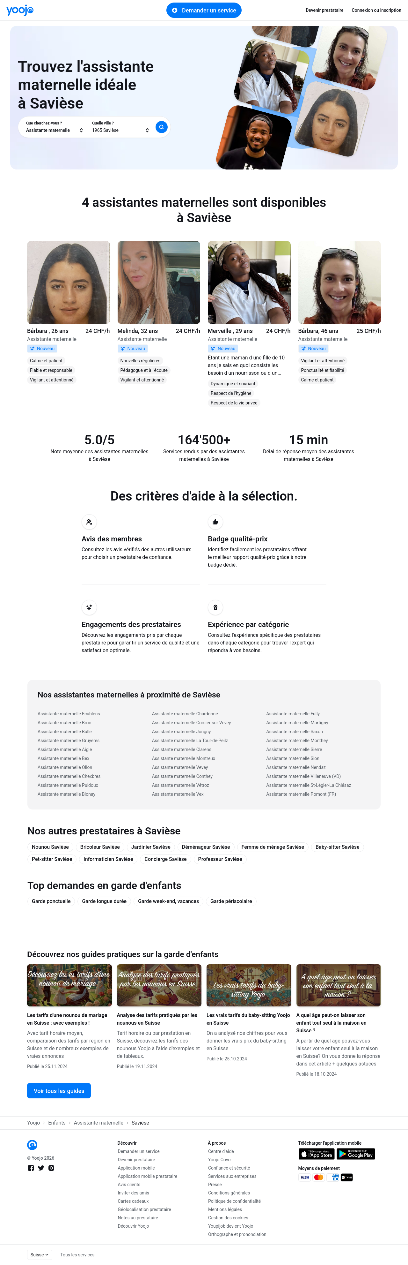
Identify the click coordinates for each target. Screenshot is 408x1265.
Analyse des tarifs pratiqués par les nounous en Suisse (157, 1019)
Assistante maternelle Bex (63, 758)
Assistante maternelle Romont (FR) (301, 794)
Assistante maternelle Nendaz (296, 767)
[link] (19, 10)
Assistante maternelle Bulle (65, 731)
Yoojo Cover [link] (220, 1159)
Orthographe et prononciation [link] (237, 1234)
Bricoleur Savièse (100, 847)
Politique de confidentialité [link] (234, 1201)
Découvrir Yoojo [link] (133, 1226)
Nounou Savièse (50, 847)
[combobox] (55, 127)
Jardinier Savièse (151, 847)
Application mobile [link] (136, 1168)
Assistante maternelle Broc (64, 722)
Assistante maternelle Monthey (297, 740)
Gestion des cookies (228, 1217)
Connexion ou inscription (376, 10)
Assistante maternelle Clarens (181, 749)
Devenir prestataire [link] (324, 10)
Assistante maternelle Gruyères (68, 740)
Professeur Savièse (220, 859)
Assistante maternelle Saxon (294, 731)
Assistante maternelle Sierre (294, 749)
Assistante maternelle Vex (178, 794)
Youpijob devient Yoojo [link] (230, 1226)
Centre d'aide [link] (221, 1151)
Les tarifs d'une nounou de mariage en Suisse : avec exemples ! (67, 1019)
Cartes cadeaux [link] (133, 1201)
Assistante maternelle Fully (293, 713)
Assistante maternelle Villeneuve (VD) (303, 776)
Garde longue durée (104, 901)
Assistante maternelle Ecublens (69, 713)
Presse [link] (215, 1184)
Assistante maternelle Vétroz (180, 785)
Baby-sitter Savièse (338, 847)
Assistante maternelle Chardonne (185, 713)
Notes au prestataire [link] (138, 1217)
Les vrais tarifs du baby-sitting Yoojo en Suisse (248, 1019)
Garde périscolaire (231, 901)
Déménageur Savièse (206, 847)
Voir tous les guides (59, 1091)
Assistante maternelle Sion (292, 758)
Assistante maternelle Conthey (182, 776)
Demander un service (204, 10)
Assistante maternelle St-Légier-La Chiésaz (308, 785)
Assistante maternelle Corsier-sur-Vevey (191, 722)
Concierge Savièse (165, 859)
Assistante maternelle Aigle (65, 749)
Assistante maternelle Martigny (297, 722)
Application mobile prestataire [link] (148, 1176)
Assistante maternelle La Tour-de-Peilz (190, 740)
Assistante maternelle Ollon (65, 767)
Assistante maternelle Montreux (183, 758)
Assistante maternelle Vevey (180, 767)
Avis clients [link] (129, 1184)
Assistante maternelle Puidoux (68, 785)
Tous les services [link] (77, 1254)
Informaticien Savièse (108, 859)
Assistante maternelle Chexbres (69, 776)
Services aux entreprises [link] (232, 1176)
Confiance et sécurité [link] (229, 1168)
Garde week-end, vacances (168, 901)
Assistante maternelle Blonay (66, 794)
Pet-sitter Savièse (52, 859)
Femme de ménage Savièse (273, 847)
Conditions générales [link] (229, 1192)
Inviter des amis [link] (133, 1192)
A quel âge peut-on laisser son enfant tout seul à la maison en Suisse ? (331, 1023)
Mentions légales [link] (225, 1209)
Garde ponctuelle (51, 901)
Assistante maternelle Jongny (181, 731)
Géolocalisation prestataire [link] (144, 1209)
